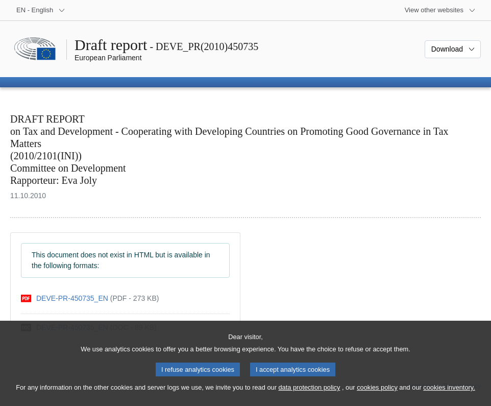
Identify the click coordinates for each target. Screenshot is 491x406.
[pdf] (90, 298)
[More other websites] (440, 10)
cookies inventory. (449, 396)
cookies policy (377, 396)
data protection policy (309, 396)
